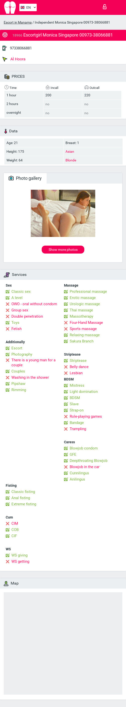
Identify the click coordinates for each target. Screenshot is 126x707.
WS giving (19, 555)
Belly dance (79, 367)
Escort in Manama (18, 22)
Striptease (78, 360)
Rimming (18, 390)
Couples (18, 371)
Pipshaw (18, 383)
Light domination (84, 391)
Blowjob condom (84, 448)
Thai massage (81, 310)
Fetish (16, 329)
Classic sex (21, 291)
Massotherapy (81, 316)
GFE (73, 454)
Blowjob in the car (84, 467)
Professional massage (88, 291)
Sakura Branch (82, 341)
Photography (21, 354)
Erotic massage (83, 298)
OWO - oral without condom (34, 304)
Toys (15, 322)
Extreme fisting (23, 504)
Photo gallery (25, 178)
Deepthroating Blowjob (88, 460)
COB (15, 529)
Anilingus (77, 479)
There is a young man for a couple (33, 362)
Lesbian (76, 373)
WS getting (20, 561)
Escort (16, 348)
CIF (14, 536)
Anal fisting (20, 498)
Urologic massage (85, 304)
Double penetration (27, 316)
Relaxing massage (85, 335)
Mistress (77, 385)
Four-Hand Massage (86, 322)
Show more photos (63, 250)
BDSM (75, 398)
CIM (14, 523)
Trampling (78, 429)
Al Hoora (14, 59)
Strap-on (77, 410)
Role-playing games (86, 416)
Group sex (19, 310)
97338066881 (21, 48)
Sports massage (83, 329)
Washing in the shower (30, 377)
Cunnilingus (79, 473)
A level (17, 298)
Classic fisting (23, 491)
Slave (74, 404)
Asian (69, 151)
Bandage (77, 422)
